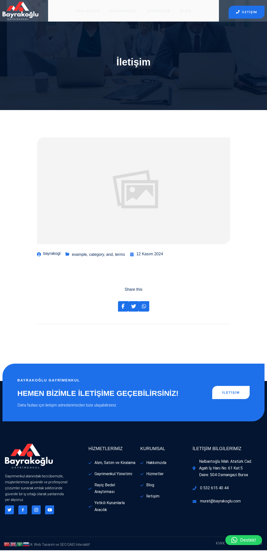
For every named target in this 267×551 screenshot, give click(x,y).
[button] (243, 540)
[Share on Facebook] (123, 307)
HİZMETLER (159, 11)
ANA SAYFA (87, 11)
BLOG (186, 11)
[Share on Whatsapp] (144, 307)
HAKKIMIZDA (123, 11)
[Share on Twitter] (133, 307)
